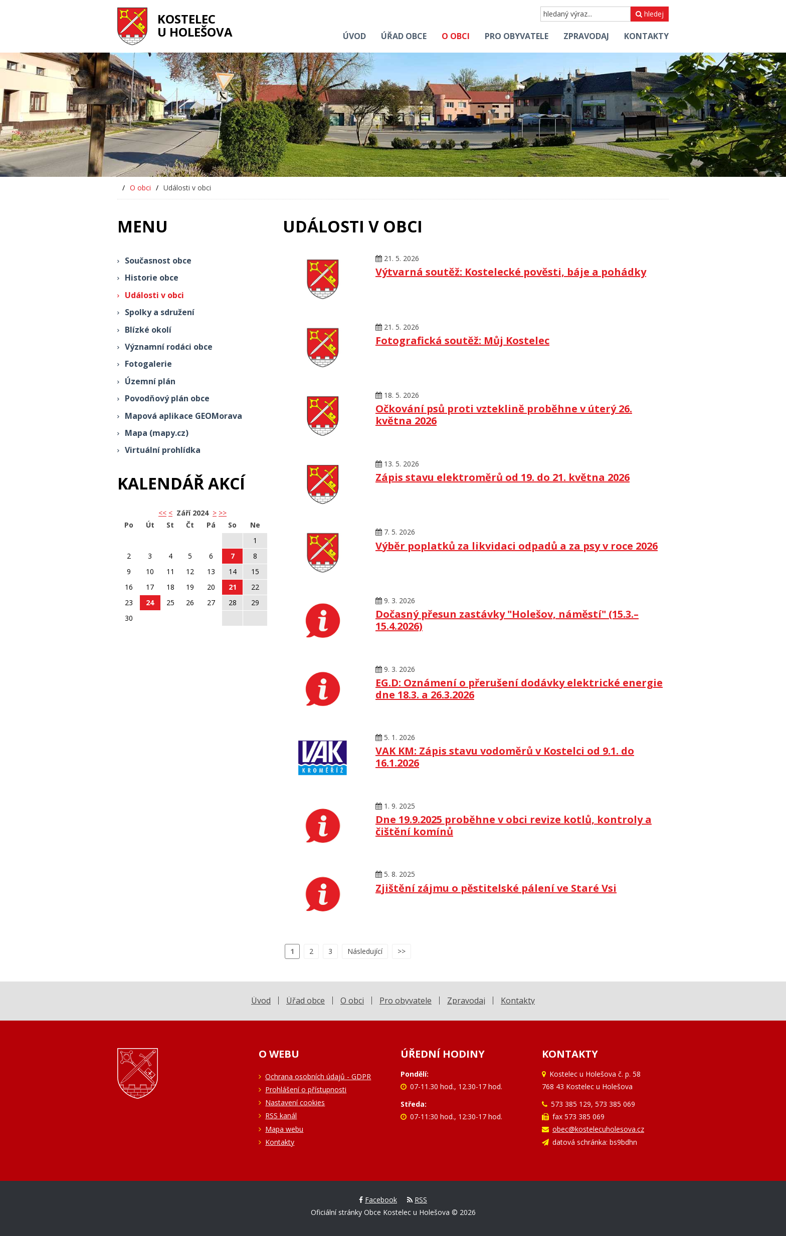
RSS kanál (281, 1115)
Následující (364, 951)
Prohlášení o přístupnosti (305, 1089)
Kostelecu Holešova (195, 25)
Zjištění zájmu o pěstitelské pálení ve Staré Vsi (496, 888)
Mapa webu (284, 1129)
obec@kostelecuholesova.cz (598, 1129)
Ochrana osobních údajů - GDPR (318, 1076)
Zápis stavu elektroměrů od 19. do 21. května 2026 (502, 477)
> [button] (215, 513)
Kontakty (279, 1142)
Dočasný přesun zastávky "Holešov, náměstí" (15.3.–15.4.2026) (507, 620)
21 (233, 587)
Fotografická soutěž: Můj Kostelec (462, 340)
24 (150, 602)
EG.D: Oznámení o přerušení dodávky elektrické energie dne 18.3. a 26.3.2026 (519, 688)
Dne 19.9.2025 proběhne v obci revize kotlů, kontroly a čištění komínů (513, 825)
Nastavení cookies (295, 1102)
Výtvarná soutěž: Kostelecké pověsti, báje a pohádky (510, 272)
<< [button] (162, 513)
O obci (140, 187)
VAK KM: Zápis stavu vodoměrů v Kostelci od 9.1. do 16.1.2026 (504, 757)
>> (223, 513)
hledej (650, 14)
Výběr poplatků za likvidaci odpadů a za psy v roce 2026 (516, 546)
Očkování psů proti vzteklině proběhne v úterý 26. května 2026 (503, 414)
